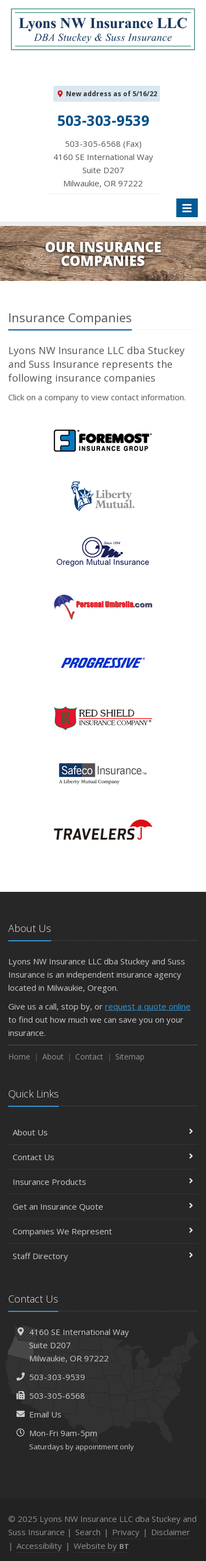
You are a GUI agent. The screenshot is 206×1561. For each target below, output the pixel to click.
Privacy (126, 1531)
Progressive (103, 663)
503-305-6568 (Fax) (103, 164)
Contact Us (103, 1156)
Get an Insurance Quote (103, 1206)
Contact (89, 1056)
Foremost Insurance (103, 441)
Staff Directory (103, 1255)
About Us (103, 1132)
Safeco (103, 774)
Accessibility (39, 1545)
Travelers (103, 829)
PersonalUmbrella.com (103, 607)
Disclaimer (170, 1531)
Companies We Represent (103, 1231)
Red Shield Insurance (103, 718)
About (53, 1056)
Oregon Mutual (103, 552)
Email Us (45, 1414)
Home (19, 1056)
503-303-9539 (57, 1376)
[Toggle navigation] (187, 207)
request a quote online (148, 1006)
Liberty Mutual (103, 496)
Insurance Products (103, 1181)
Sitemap (129, 1056)
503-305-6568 (57, 1395)
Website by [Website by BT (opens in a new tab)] (101, 1545)
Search (88, 1531)
